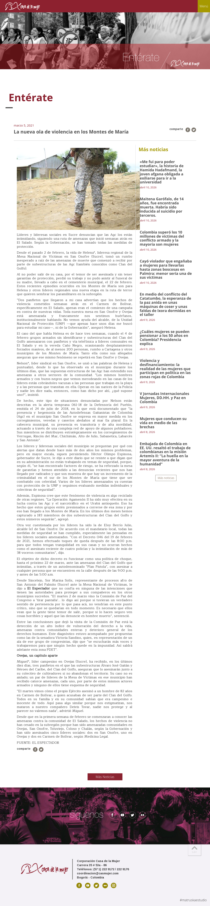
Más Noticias (105, 777)
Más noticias (166, 478)
